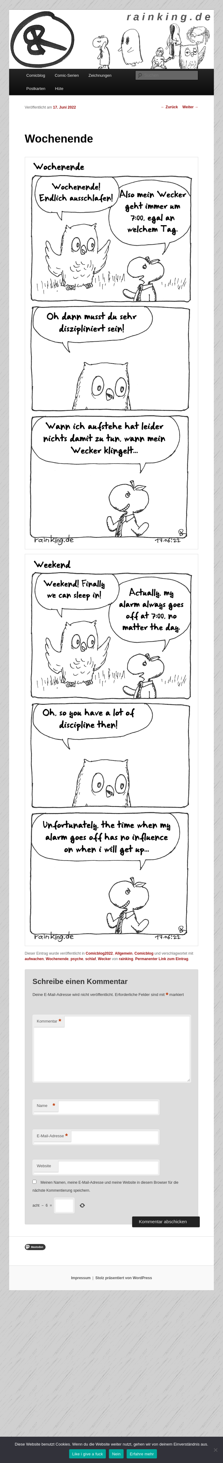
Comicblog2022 (99, 953)
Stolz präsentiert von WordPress (123, 1278)
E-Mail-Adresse (52, 1136)
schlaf (90, 959)
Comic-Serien (67, 75)
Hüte (59, 88)
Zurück (169, 107)
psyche (77, 959)
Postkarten (35, 88)
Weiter (190, 107)
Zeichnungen (99, 75)
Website (44, 1166)
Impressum (81, 1278)
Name (46, 1105)
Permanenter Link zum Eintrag (161, 959)
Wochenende (57, 959)
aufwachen (34, 959)
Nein (116, 1454)
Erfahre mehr (142, 1454)
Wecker (104, 959)
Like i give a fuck (87, 1454)
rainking (126, 959)
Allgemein (123, 953)
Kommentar (49, 1021)
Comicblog (35, 75)
